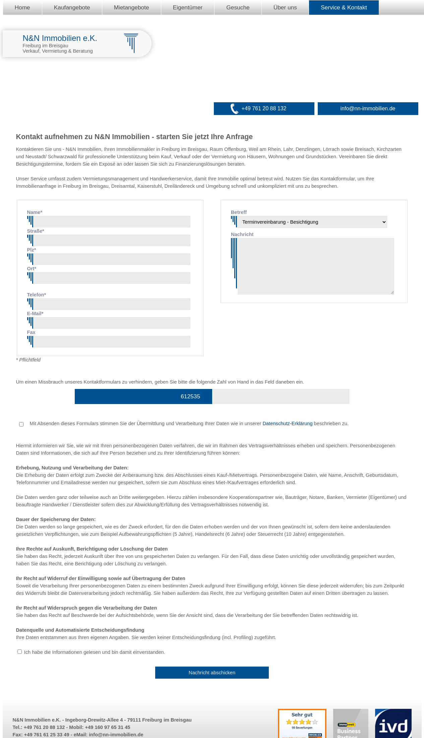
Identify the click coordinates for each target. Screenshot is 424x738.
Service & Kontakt (344, 7)
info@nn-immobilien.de (368, 108)
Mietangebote (131, 7)
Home (22, 7)
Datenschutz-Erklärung (287, 423)
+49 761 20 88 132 (264, 108)
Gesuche (237, 7)
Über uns (285, 7)
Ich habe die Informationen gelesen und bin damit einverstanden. (94, 652)
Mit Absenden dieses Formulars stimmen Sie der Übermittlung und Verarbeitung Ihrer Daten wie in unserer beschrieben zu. (184, 424)
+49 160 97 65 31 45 (107, 727)
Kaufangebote (72, 7)
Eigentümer (188, 7)
